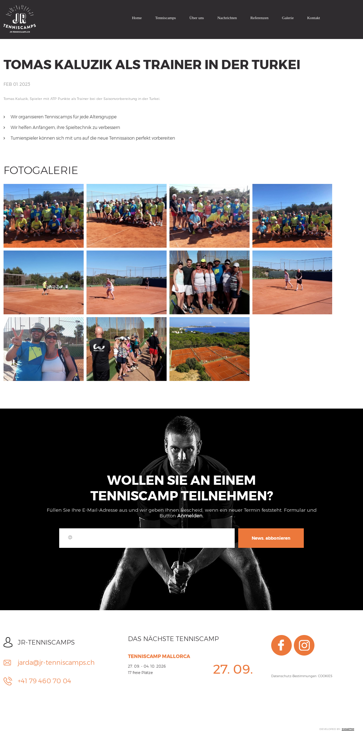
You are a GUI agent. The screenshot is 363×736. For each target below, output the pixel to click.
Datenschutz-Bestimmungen (294, 676)
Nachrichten (227, 18)
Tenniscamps (165, 18)
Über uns (196, 18)
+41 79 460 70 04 (44, 681)
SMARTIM (348, 729)
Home (137, 18)
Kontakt (313, 18)
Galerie (288, 18)
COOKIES (325, 676)
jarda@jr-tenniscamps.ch (56, 663)
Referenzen (259, 18)
